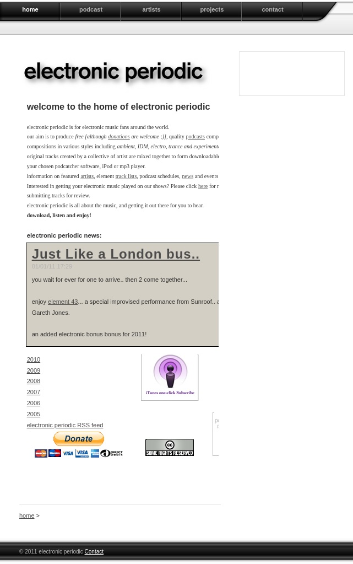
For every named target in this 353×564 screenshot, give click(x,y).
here (203, 186)
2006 (33, 403)
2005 (33, 414)
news (187, 176)
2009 (33, 370)
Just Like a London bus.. (116, 253)
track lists (126, 176)
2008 (33, 381)
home (30, 9)
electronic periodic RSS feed (65, 425)
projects (212, 9)
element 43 (63, 301)
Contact (94, 552)
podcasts (195, 136)
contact (272, 9)
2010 (33, 359)
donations (118, 136)
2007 (33, 392)
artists (151, 9)
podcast (90, 9)
